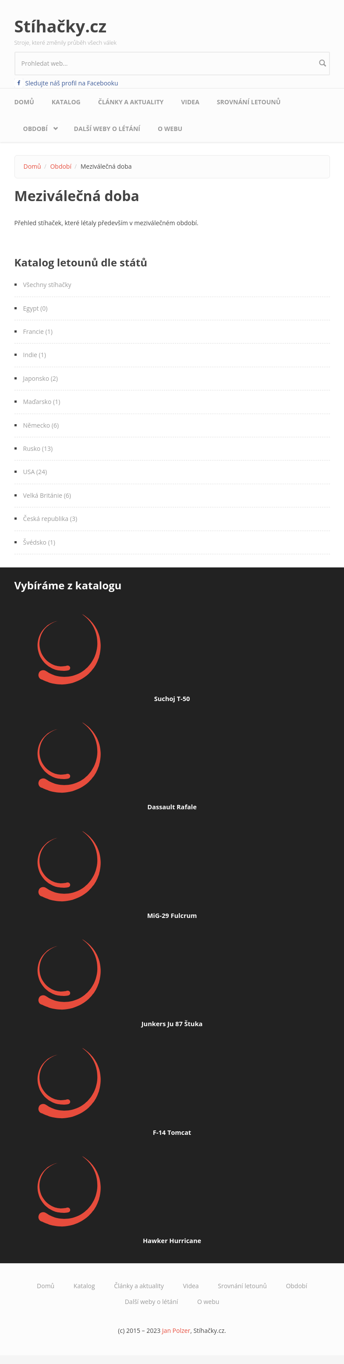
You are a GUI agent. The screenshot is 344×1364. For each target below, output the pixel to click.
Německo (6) (41, 425)
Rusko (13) (38, 448)
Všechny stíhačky (47, 284)
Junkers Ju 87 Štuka (172, 1023)
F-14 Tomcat (172, 1132)
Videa (190, 102)
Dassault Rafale (172, 806)
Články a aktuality (131, 102)
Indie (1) (34, 355)
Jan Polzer (176, 1330)
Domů (24, 102)
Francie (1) (38, 331)
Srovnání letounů (248, 102)
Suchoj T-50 (172, 698)
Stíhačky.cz (60, 26)
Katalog (66, 102)
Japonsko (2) (40, 378)
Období (37, 126)
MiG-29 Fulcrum (172, 915)
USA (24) (35, 472)
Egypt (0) (35, 308)
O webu (170, 128)
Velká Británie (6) (47, 495)
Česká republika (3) (50, 518)
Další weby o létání (107, 128)
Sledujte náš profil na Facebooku (71, 83)
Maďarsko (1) (41, 401)
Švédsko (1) (39, 542)
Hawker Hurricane (172, 1240)
